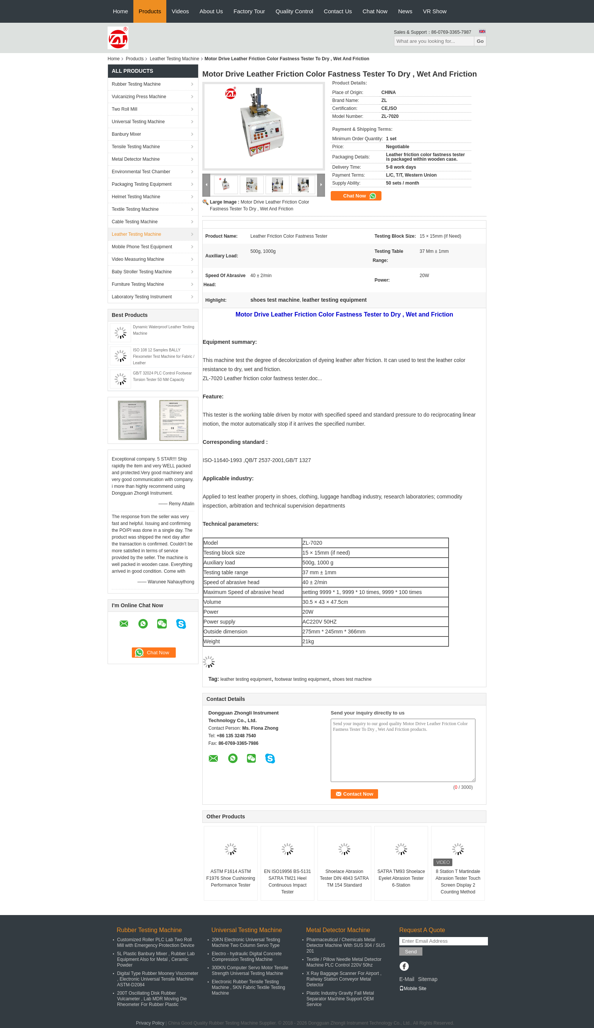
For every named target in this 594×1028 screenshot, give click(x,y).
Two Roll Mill (124, 109)
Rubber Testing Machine (136, 84)
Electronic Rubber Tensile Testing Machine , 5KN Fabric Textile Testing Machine (248, 987)
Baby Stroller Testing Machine (142, 271)
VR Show (435, 11)
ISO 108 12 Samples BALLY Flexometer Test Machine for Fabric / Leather (163, 356)
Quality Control (294, 11)
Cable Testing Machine (135, 221)
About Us (211, 11)
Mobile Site (412, 988)
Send (411, 951)
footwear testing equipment (302, 679)
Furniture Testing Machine (138, 284)
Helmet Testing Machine (136, 196)
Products (150, 11)
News (405, 11)
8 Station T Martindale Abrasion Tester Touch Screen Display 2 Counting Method (458, 882)
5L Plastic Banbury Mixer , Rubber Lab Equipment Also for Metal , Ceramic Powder (156, 959)
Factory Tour (249, 11)
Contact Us (338, 11)
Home (120, 11)
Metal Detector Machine (136, 159)
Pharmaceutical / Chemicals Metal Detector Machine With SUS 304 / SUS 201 (345, 945)
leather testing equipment (246, 679)
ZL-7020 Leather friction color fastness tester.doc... (262, 378)
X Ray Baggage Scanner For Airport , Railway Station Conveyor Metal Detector (343, 979)
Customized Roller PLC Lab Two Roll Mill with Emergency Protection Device (155, 942)
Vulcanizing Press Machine (139, 96)
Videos (180, 11)
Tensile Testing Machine (136, 146)
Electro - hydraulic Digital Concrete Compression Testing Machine (247, 956)
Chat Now (375, 11)
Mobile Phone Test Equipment (142, 246)
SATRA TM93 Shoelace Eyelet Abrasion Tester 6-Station (401, 878)
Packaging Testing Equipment (142, 184)
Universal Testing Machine (138, 121)
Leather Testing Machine (174, 58)
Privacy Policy (150, 1023)
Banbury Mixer (126, 134)
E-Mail (406, 979)
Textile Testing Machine (135, 209)
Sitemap (427, 979)
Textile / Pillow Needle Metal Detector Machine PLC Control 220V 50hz (343, 962)
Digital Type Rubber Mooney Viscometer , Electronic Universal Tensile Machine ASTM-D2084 (157, 979)
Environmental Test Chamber (141, 171)
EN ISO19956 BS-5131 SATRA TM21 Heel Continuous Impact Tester (287, 882)
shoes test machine (351, 679)
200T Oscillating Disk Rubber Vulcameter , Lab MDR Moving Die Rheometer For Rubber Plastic (152, 998)
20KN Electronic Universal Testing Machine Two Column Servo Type (246, 942)
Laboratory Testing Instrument (142, 296)
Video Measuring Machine (138, 259)
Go (480, 41)
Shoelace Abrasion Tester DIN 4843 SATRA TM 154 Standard (344, 878)
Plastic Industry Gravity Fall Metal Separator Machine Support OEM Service (340, 998)
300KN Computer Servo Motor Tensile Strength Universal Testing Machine (250, 970)
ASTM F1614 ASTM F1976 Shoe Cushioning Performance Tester (230, 878)
